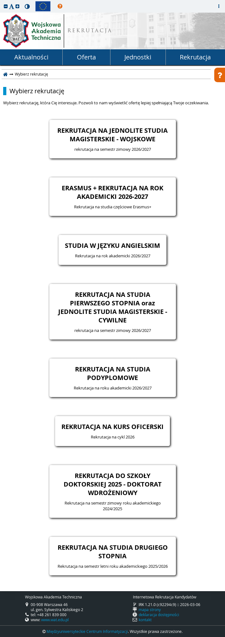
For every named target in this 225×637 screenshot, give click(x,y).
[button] (6, 6)
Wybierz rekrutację (36, 91)
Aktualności (31, 57)
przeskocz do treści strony (1, 1)
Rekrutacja (195, 57)
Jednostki (137, 57)
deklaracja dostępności (159, 614)
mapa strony (150, 609)
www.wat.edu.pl (55, 619)
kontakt (145, 619)
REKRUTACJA (90, 31)
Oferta (86, 57)
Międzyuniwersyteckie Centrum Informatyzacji (87, 631)
